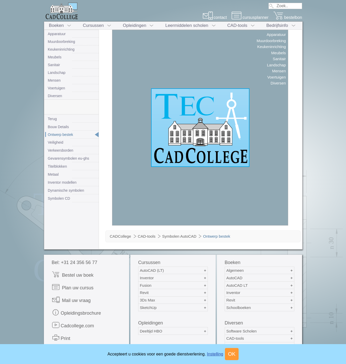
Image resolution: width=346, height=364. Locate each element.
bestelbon (287, 17)
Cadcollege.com (73, 325)
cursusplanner (250, 17)
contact (214, 17)
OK (231, 354)
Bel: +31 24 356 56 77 (74, 262)
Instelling (215, 354)
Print (61, 338)
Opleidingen (134, 25)
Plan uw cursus (72, 287)
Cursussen (93, 25)
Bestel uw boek (72, 274)
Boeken (56, 25)
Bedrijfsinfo (277, 25)
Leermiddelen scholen (186, 25)
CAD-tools (237, 25)
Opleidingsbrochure (76, 312)
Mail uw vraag (71, 300)
